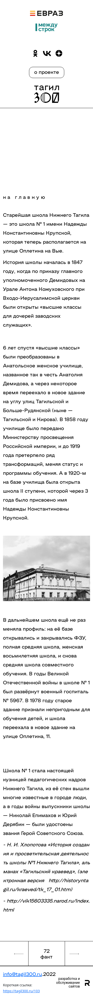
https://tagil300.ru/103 (21, 991)
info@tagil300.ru (22, 974)
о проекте (46, 72)
